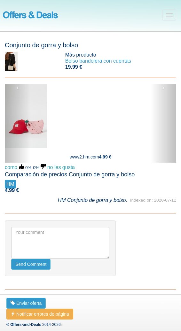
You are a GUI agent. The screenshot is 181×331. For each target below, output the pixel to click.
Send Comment (30, 264)
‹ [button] (18, 87)
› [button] (163, 87)
